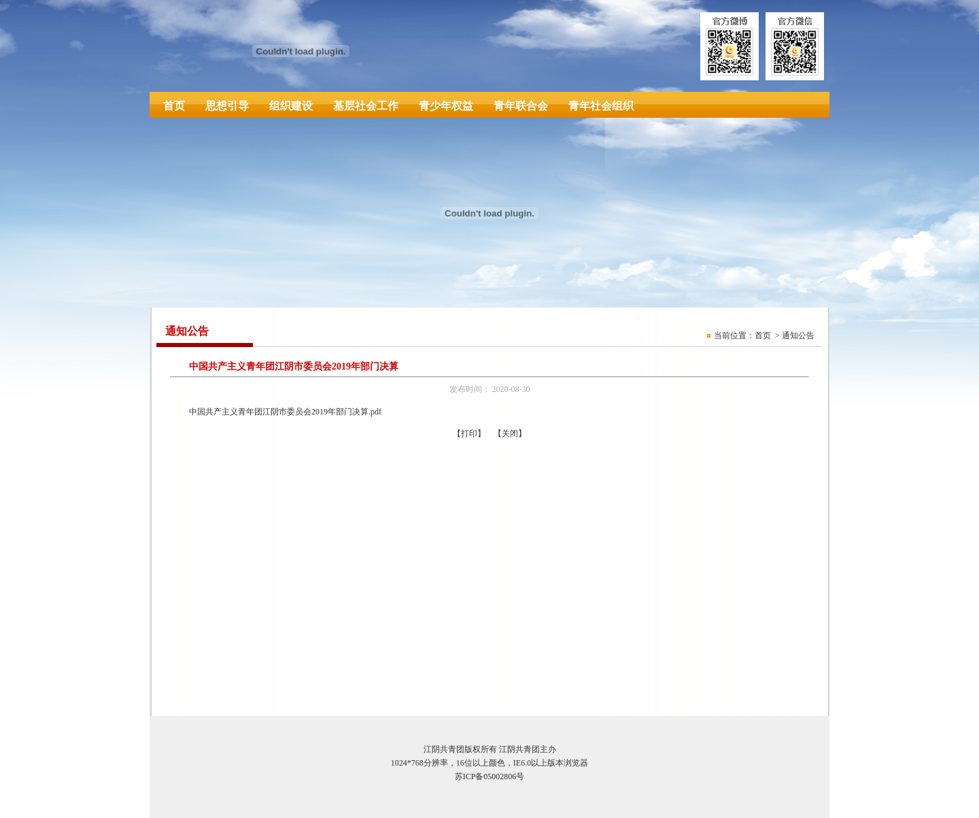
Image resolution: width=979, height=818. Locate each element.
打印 (469, 433)
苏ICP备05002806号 (490, 776)
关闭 (510, 433)
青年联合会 (521, 106)
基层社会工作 (365, 106)
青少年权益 (446, 106)
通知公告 (798, 335)
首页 (174, 106)
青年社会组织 (601, 106)
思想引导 (227, 106)
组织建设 (291, 106)
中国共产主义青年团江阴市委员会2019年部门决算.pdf (285, 411)
